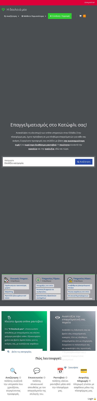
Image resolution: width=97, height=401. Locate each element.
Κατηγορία (9, 160)
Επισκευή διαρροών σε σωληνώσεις (45, 290)
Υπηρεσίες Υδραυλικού (53, 278)
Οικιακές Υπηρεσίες (20, 278)
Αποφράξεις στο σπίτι (45, 286)
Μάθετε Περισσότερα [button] (34, 16)
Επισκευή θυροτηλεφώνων (78, 296)
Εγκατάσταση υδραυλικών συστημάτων (46, 297)
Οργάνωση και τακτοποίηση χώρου (15, 286)
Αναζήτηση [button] (11, 16)
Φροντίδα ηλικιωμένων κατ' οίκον (15, 297)
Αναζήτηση (83, 161)
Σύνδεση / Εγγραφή (60, 16)
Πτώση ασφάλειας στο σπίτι (78, 292)
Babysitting (9, 292)
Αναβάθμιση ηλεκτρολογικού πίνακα (79, 286)
